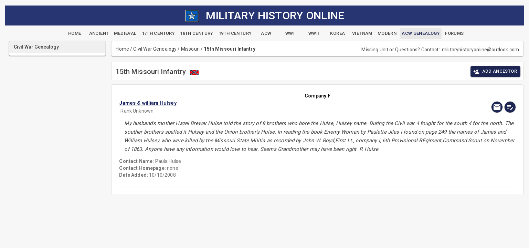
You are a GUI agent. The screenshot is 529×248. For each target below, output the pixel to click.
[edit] (510, 107)
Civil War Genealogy (155, 49)
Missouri (190, 49)
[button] (257, 103)
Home (122, 49)
